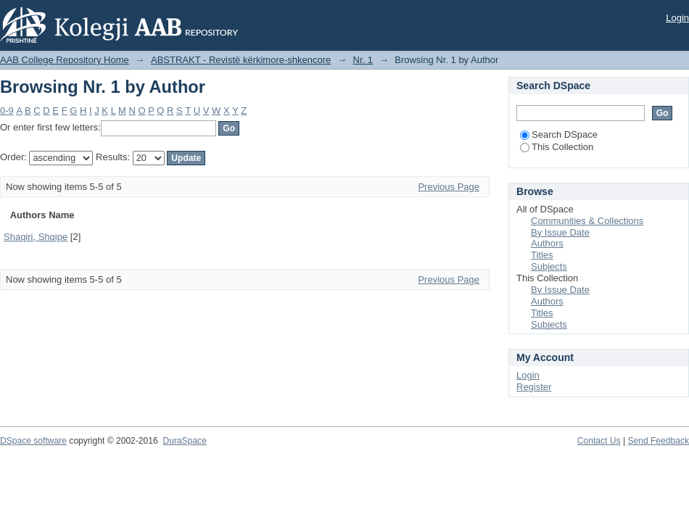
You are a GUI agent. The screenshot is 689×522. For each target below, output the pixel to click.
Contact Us (599, 441)
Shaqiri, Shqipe (35, 236)
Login (677, 17)
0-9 (7, 110)
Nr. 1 (363, 59)
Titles (542, 254)
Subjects (549, 266)
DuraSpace (184, 441)
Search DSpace (559, 134)
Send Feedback (658, 441)
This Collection (556, 146)
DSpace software (33, 441)
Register (533, 386)
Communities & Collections (587, 220)
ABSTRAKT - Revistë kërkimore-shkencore (241, 59)
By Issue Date (560, 232)
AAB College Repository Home (64, 59)
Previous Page (448, 186)
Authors (547, 243)
